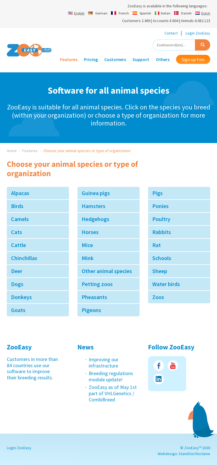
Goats (18, 309)
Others (163, 59)
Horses (90, 231)
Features (68, 59)
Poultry (161, 218)
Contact (171, 33)
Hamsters (93, 205)
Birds (17, 205)
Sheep (159, 270)
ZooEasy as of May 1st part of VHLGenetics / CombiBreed (113, 393)
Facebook (158, 365)
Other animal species (107, 270)
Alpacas (20, 192)
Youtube (173, 365)
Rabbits (161, 231)
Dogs (17, 283)
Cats (16, 231)
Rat (156, 244)
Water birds (166, 283)
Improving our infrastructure (103, 362)
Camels (20, 218)
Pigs (157, 192)
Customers (115, 59)
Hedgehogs (95, 218)
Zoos (158, 296)
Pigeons (91, 309)
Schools (161, 257)
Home (12, 150)
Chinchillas (24, 257)
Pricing (91, 59)
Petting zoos (97, 283)
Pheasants (94, 296)
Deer (16, 270)
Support (141, 59)
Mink (88, 257)
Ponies (160, 205)
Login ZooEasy (198, 33)
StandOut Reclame (194, 453)
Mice (87, 244)
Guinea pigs (96, 192)
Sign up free (193, 59)
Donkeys (21, 296)
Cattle (18, 244)
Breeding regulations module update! (111, 376)
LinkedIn (158, 379)
